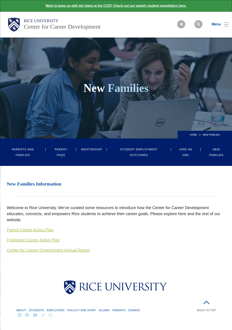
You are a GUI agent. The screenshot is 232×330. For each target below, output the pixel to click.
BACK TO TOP (206, 310)
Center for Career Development (62, 26)
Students (36, 310)
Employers (56, 310)
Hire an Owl (185, 152)
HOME (193, 134)
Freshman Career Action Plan (33, 240)
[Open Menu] (218, 24)
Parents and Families (23, 152)
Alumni (104, 310)
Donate (134, 310)
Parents (118, 310)
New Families (216, 152)
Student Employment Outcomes (139, 152)
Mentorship (91, 149)
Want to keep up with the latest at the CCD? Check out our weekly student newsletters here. (116, 5)
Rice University (41, 21)
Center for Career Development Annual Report (48, 250)
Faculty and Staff (81, 310)
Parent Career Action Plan (30, 230)
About (21, 310)
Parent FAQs (61, 152)
